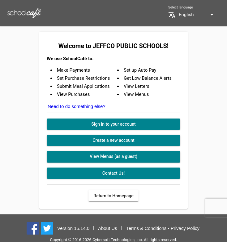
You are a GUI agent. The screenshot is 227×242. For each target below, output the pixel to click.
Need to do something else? (76, 106)
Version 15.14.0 (73, 228)
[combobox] (197, 15)
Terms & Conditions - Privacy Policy (162, 228)
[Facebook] (33, 228)
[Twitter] (47, 228)
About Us (107, 228)
